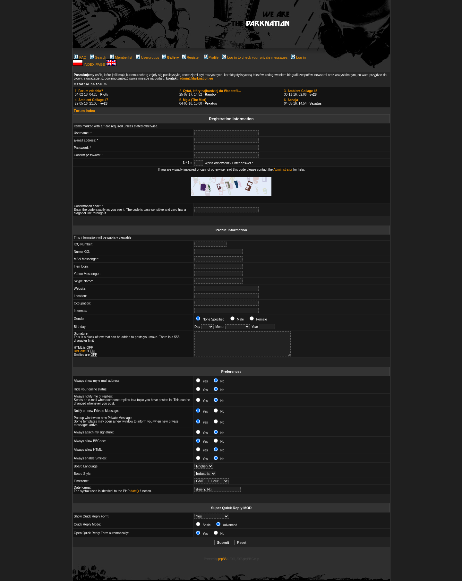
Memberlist (121, 57)
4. (91, 100)
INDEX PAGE (95, 64)
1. (89, 91)
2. (210, 91)
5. (192, 100)
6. (291, 100)
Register (191, 57)
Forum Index (84, 111)
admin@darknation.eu (196, 78)
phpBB (222, 559)
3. (300, 91)
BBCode (80, 351)
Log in (298, 57)
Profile (211, 57)
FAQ (80, 57)
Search (98, 57)
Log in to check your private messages (254, 57)
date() (135, 491)
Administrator (282, 169)
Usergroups (147, 57)
